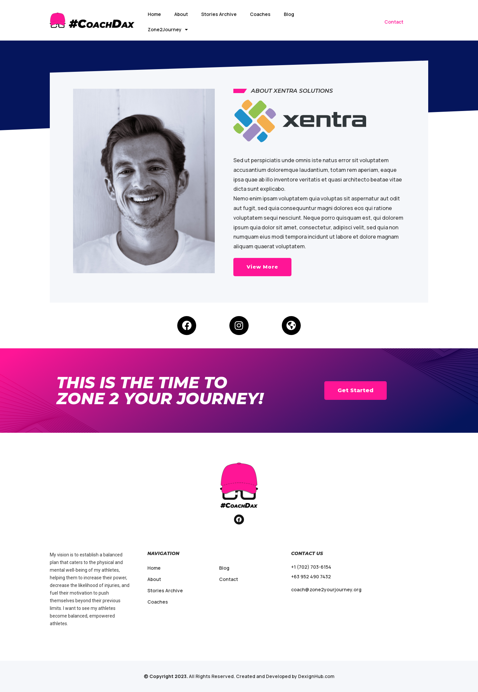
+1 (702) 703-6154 (311, 567)
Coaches (260, 14)
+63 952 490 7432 (311, 576)
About (181, 14)
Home (154, 14)
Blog (289, 14)
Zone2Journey (168, 29)
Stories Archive (219, 14)
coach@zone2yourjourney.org (326, 589)
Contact (393, 22)
